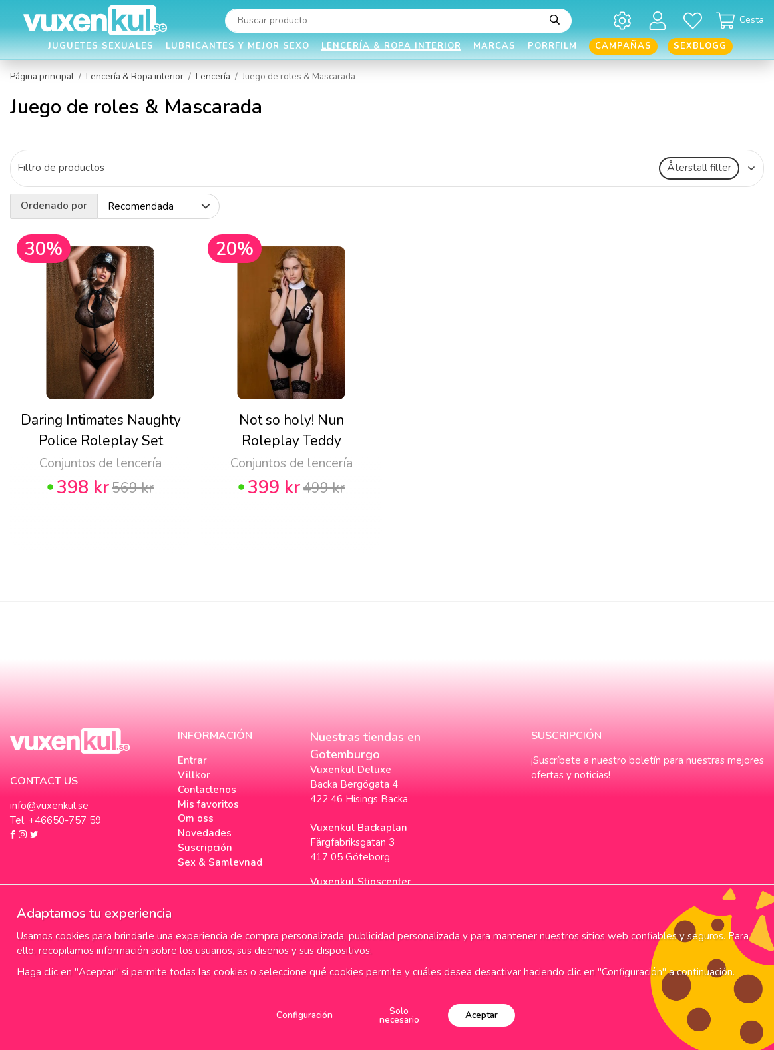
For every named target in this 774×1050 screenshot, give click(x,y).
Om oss (196, 818)
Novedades (205, 833)
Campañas (623, 46)
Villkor (194, 775)
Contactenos (207, 789)
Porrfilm (552, 46)
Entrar (192, 760)
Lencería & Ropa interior (391, 46)
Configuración (304, 1015)
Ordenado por (54, 205)
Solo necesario (399, 1016)
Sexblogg (700, 46)
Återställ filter (699, 167)
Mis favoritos (208, 804)
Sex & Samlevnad (220, 862)
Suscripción (205, 847)
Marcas (494, 46)
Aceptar (481, 1015)
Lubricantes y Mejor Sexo (237, 46)
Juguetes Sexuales (101, 46)
